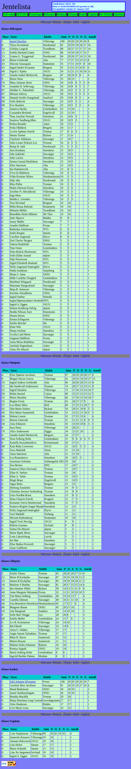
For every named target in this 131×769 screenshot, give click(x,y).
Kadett (82, 14)
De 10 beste (105, 14)
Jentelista (119, 14)
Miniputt (61, 14)
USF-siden (9, 14)
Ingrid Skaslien (18, 41)
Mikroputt (49, 14)
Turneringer (35, 14)
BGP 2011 (22, 14)
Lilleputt (72, 14)
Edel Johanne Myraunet (23, 681)
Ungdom (93, 14)
